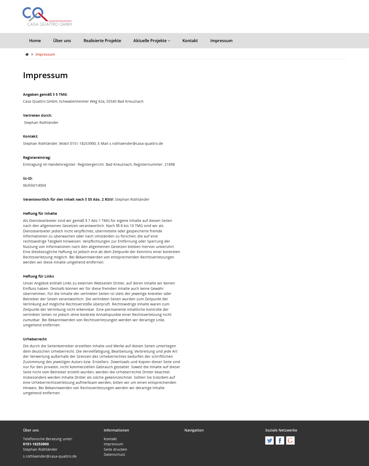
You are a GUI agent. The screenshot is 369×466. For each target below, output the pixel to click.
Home (35, 40)
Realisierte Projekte (102, 40)
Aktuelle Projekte (151, 40)
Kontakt (190, 40)
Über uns (62, 40)
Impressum (221, 40)
